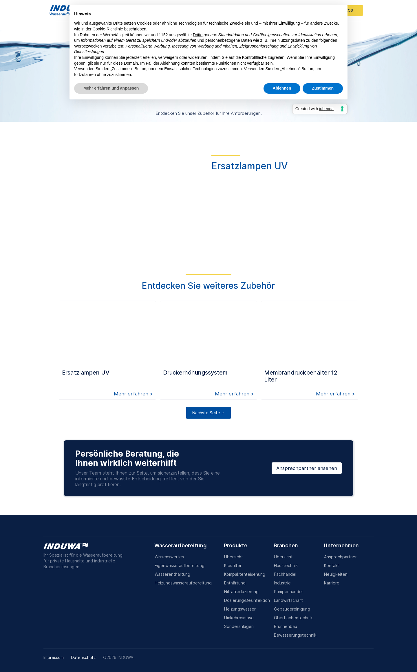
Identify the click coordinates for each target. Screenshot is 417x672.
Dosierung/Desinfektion (247, 600)
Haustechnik (286, 565)
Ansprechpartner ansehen (306, 468)
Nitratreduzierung (241, 591)
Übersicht (233, 556)
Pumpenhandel (288, 591)
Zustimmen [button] (323, 88)
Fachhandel (285, 574)
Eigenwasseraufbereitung (179, 565)
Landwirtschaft (288, 600)
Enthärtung (235, 582)
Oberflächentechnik (293, 617)
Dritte (197, 34)
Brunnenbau (285, 626)
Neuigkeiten (336, 574)
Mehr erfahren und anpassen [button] (111, 88)
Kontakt (331, 565)
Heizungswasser (240, 608)
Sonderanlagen (239, 626)
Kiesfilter (233, 565)
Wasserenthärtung (172, 574)
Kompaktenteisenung (244, 574)
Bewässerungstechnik (295, 635)
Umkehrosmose (239, 617)
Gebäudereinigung (292, 608)
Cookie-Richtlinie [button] (108, 29)
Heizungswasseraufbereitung (183, 582)
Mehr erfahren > (133, 394)
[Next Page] (208, 413)
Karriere (331, 582)
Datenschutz (83, 657)
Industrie (282, 582)
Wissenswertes (169, 556)
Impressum (53, 657)
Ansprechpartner (340, 556)
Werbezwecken (88, 46)
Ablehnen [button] (282, 88)
